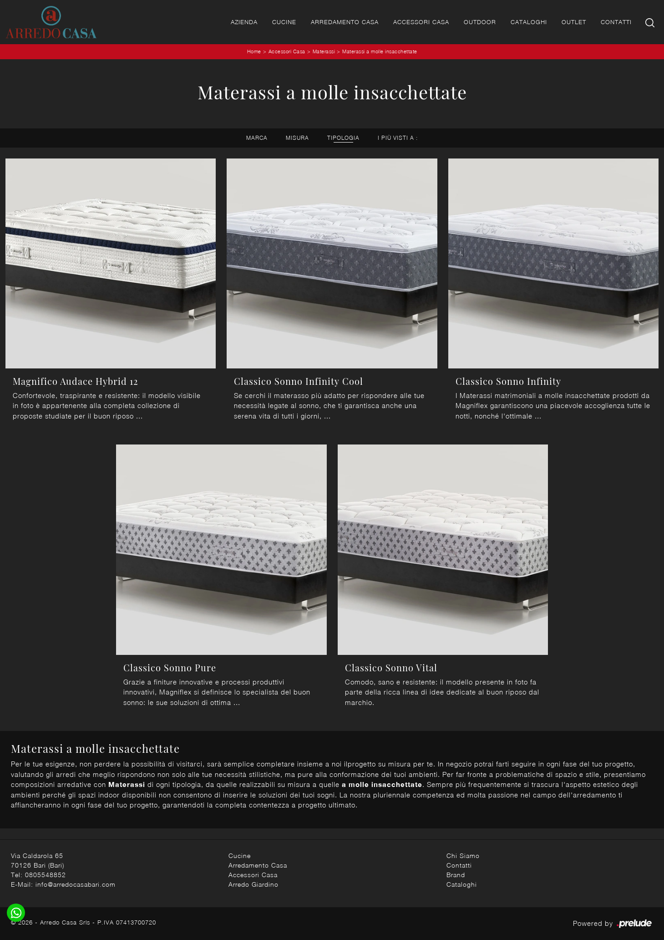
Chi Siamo (463, 855)
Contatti (616, 22)
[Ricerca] (651, 22)
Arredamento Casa (345, 22)
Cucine (284, 22)
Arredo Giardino (253, 884)
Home (254, 51)
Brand (455, 875)
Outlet (574, 22)
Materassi (324, 51)
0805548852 (45, 875)
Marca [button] (257, 137)
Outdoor (480, 22)
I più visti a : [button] (398, 137)
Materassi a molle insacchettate (379, 51)
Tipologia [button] (343, 137)
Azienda (244, 22)
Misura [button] (297, 137)
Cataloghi (529, 22)
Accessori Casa (421, 22)
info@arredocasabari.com (75, 884)
